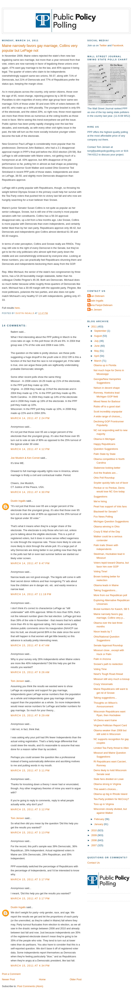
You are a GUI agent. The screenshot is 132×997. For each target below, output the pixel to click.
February (99, 819)
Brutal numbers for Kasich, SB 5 (111, 609)
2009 (94, 835)
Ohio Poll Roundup (104, 477)
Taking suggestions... (105, 697)
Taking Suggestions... (105, 590)
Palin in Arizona (102, 659)
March (98, 360)
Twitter (103, 45)
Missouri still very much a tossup (111, 679)
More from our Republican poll (110, 595)
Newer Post (8, 979)
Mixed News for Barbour (107, 401)
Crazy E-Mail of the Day (107, 531)
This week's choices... (106, 789)
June (97, 345)
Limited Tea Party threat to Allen (111, 747)
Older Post (76, 979)
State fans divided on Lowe (108, 779)
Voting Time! (100, 571)
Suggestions (100, 496)
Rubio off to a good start (107, 406)
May (97, 350)
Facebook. (118, 45)
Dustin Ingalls (18, 500)
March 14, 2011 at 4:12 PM (30, 449)
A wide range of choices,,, (108, 416)
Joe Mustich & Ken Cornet (25, 457)
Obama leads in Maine (106, 585)
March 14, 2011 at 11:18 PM (31, 594)
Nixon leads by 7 (103, 631)
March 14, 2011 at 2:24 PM (30, 418)
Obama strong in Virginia (107, 784)
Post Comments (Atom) (30, 986)
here (17, 307)
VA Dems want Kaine (105, 720)
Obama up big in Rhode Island (110, 794)
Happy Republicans (104, 444)
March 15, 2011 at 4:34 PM (30, 965)
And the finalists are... (106, 472)
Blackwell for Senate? (106, 511)
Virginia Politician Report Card (110, 725)
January (99, 824)
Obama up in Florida (105, 365)
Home (42, 979)
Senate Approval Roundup (108, 645)
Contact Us (93, 862)
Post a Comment (11, 973)
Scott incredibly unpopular (108, 411)
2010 (94, 830)
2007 (94, 845)
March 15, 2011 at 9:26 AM (30, 672)
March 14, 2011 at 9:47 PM (30, 563)
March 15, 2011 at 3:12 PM (30, 809)
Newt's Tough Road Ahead (108, 674)
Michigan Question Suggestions (111, 521)
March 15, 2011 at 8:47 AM (30, 645)
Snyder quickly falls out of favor (111, 482)
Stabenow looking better (107, 467)
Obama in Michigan (104, 439)
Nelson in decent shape (107, 387)
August (98, 335)
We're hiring (100, 501)
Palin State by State (105, 453)
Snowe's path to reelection (108, 664)
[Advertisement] (101, 222)
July (96, 340)
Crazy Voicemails (103, 684)
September (100, 330)
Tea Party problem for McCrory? (111, 799)
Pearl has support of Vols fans (110, 506)
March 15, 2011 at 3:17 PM (30, 879)
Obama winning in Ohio (107, 526)
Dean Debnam (96, 296)
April (97, 355)
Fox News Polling (103, 516)
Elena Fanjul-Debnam (100, 305)
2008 (94, 840)
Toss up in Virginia (104, 804)
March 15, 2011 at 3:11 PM (30, 770)
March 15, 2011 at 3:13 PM (30, 832)
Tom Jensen (17, 681)
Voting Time (100, 669)
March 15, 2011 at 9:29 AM (30, 715)
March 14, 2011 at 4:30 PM (30, 492)
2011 (94, 326)
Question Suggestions (106, 448)
